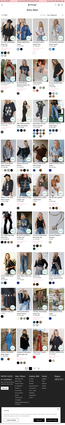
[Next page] (38, 368)
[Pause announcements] (63, 1)
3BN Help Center (19, 379)
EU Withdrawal (18, 386)
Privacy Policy (18, 390)
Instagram (44, 379)
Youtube (44, 386)
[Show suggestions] (59, 379)
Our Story (31, 379)
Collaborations (32, 395)
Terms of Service (19, 393)
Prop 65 (17, 395)
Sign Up (4, 388)
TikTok (43, 381)
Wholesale (31, 393)
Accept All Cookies (52, 420)
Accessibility (18, 400)
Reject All (39, 420)
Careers (31, 397)
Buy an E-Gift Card (33, 386)
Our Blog (31, 381)
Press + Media (32, 390)
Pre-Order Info (32, 388)
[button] (1, 5)
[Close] (58, 409)
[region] (31, 415)
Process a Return (19, 383)
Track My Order (18, 397)
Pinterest (44, 388)
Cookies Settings (11, 420)
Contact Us (17, 388)
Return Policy (18, 381)
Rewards (31, 383)
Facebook (44, 383)
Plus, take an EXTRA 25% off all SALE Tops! (31, 1)
